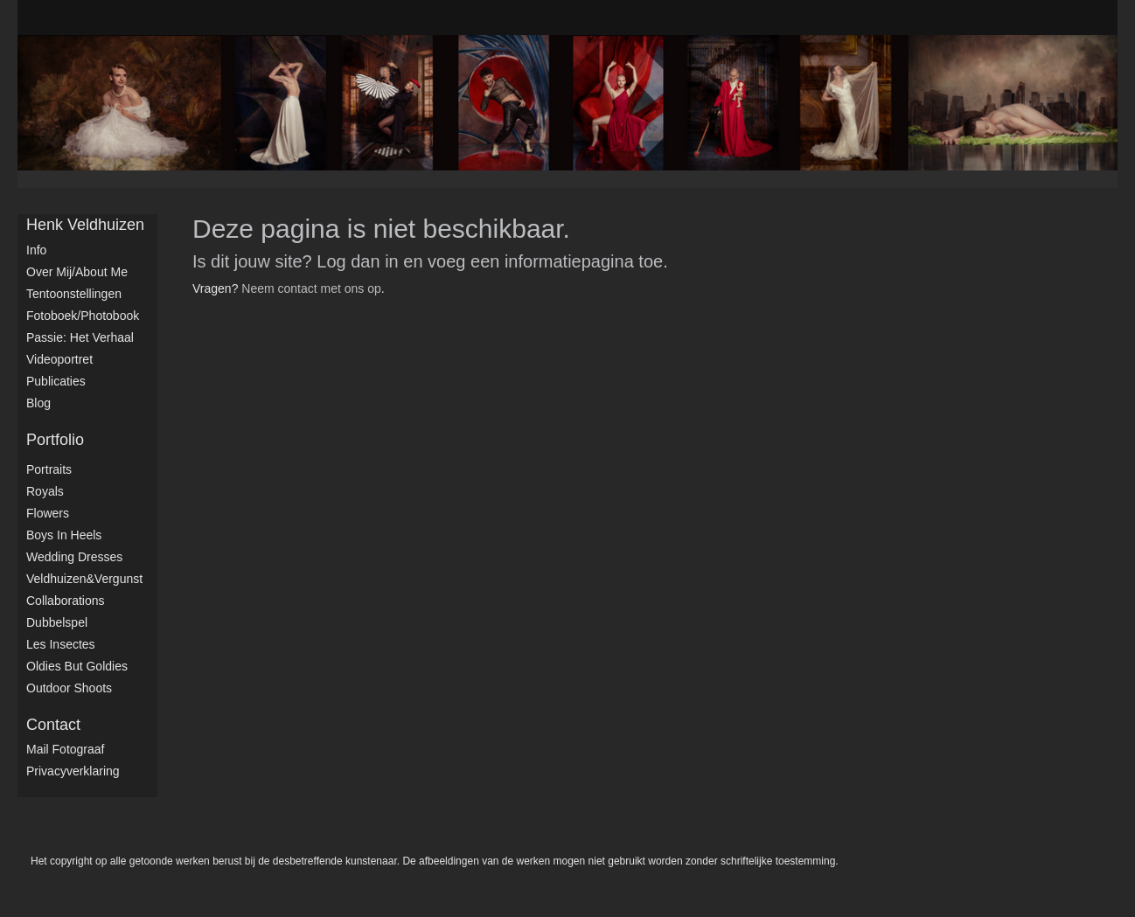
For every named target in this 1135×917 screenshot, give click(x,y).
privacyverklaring (73, 771)
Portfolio (55, 439)
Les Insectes (60, 644)
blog (38, 403)
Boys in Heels (63, 535)
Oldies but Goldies (77, 666)
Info (36, 250)
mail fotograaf (65, 749)
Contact (53, 724)
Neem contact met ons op (311, 288)
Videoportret (59, 359)
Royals (45, 491)
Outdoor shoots (69, 688)
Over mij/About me (77, 272)
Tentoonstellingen (74, 294)
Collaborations (65, 601)
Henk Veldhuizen (85, 224)
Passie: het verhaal (80, 337)
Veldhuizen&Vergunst (84, 579)
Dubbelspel (56, 622)
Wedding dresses (74, 557)
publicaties (56, 381)
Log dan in (357, 261)
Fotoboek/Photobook (82, 316)
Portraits (49, 469)
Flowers (47, 513)
